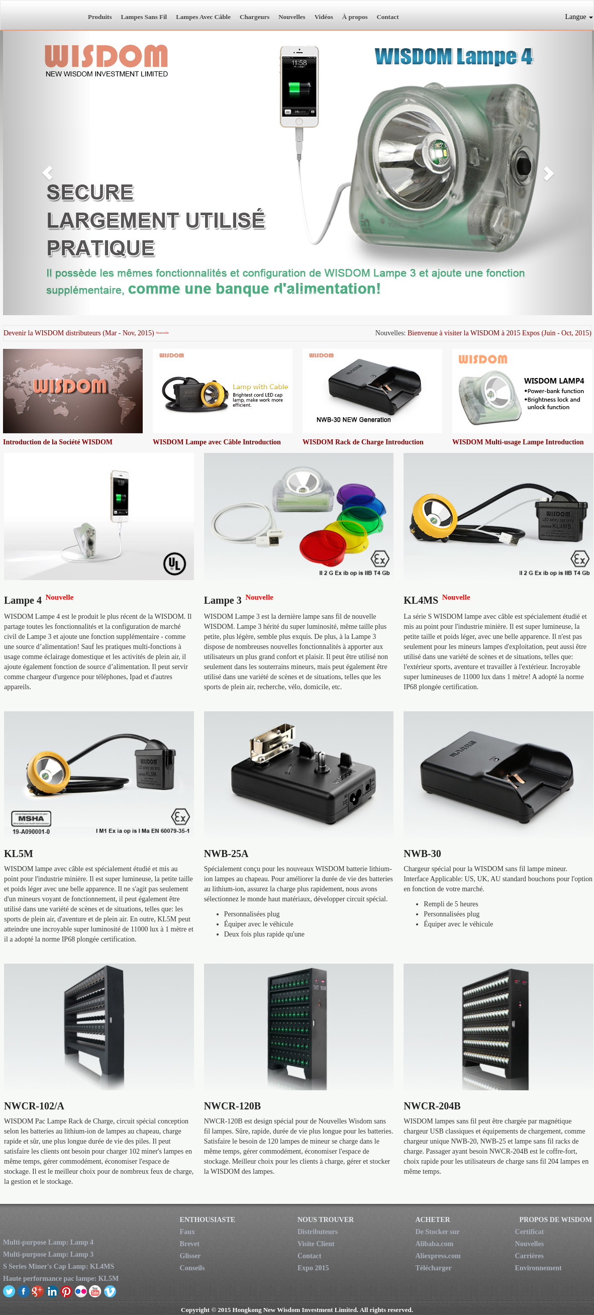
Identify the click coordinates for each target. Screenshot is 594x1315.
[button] (47, 173)
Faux (187, 1232)
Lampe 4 (23, 600)
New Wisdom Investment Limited (40, 15)
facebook (24, 1291)
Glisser (190, 1256)
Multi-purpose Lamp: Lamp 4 (48, 1242)
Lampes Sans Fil (144, 17)
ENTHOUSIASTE (207, 1220)
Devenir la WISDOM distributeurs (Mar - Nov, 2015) (79, 333)
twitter (9, 1291)
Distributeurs (318, 1232)
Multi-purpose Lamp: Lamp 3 (48, 1254)
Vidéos (324, 17)
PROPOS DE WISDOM (556, 1220)
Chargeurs (254, 17)
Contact (387, 17)
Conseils (192, 1268)
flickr (81, 1291)
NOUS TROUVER (326, 1220)
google (38, 1291)
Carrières (529, 1256)
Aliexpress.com (437, 1256)
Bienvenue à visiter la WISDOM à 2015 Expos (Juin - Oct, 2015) (499, 333)
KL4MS (421, 600)
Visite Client (316, 1244)
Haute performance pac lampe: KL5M (61, 1278)
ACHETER (432, 1220)
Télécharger (433, 1268)
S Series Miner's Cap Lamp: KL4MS (58, 1266)
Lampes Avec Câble (203, 17)
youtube (95, 1291)
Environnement (538, 1268)
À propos (355, 17)
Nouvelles (291, 17)
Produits (100, 17)
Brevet (190, 1244)
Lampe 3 (223, 600)
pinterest (66, 1291)
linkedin (52, 1291)
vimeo (110, 1291)
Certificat (529, 1232)
